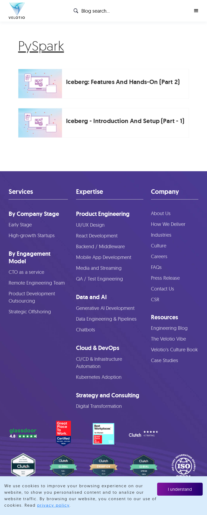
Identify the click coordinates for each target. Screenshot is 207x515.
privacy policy (53, 505)
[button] (196, 11)
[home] (17, 11)
